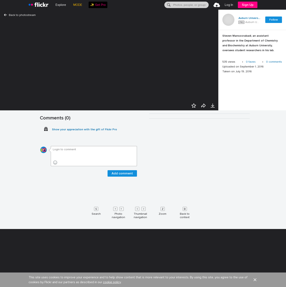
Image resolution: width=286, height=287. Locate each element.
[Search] (168, 5)
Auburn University (249, 18)
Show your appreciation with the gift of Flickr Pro (84, 281)
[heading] (38, 5)
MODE (77, 5)
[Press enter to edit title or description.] (252, 44)
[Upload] (216, 5)
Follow (273, 19)
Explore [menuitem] (61, 5)
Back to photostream (20, 15)
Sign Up (247, 5)
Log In (229, 5)
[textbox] (190, 5)
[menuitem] (98, 5)
